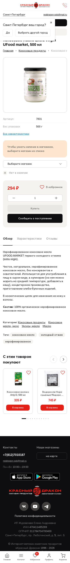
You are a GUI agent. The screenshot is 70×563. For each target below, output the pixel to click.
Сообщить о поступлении (35, 218)
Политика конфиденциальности (35, 516)
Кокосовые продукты (32, 50)
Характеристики (29, 238)
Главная (8, 50)
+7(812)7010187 (14, 455)
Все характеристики (16, 133)
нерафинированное (18, 341)
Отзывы (51, 238)
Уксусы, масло (31, 326)
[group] (35, 85)
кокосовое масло (23, 334)
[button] (63, 359)
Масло (47, 326)
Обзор (8, 238)
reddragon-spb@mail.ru (15, 460)
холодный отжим (52, 334)
